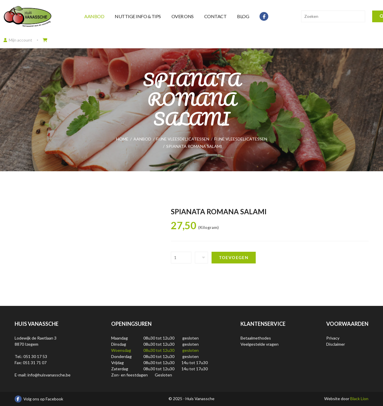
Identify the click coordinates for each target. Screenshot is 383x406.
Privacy (332, 337)
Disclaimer (335, 344)
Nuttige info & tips (138, 16)
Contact (215, 16)
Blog (243, 16)
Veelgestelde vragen (260, 344)
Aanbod (94, 16)
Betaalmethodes (256, 337)
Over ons (182, 16)
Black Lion (359, 398)
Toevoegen (234, 257)
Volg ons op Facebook (39, 398)
